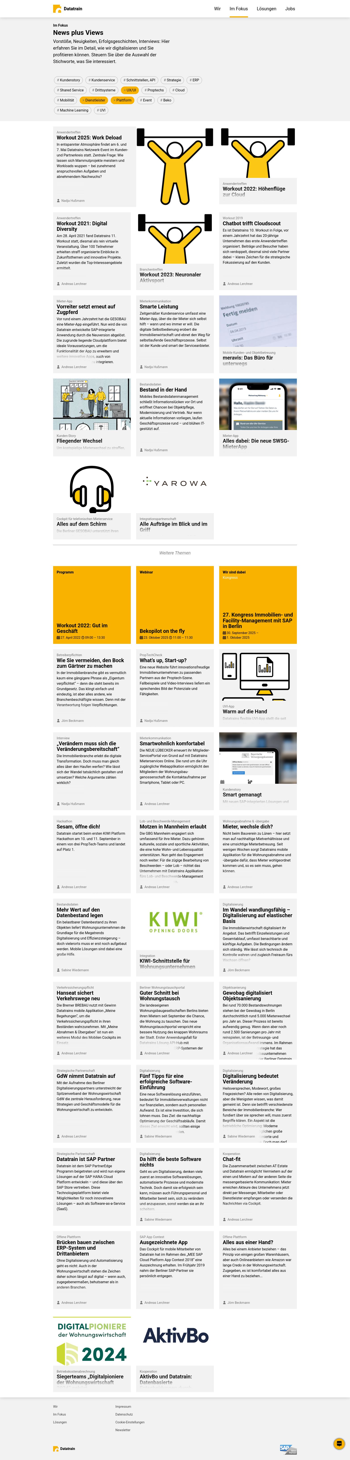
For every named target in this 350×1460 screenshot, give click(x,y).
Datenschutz (124, 1414)
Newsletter (122, 1430)
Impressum (123, 1406)
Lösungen (60, 1422)
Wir (55, 1406)
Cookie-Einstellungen (129, 1422)
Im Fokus (59, 1414)
